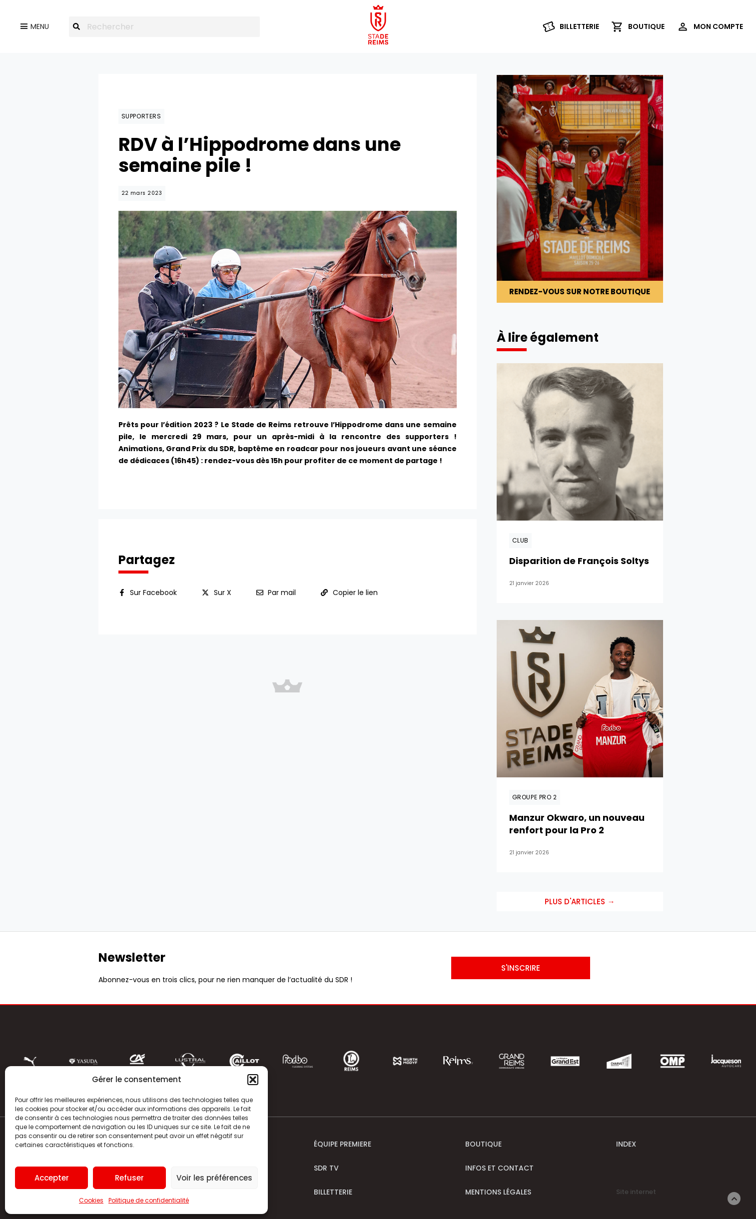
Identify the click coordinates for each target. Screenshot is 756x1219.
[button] (253, 1080)
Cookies (91, 1200)
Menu (39, 26)
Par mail (282, 593)
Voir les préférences (214, 1178)
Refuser (129, 1178)
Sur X (222, 593)
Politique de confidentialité (148, 1200)
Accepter (51, 1178)
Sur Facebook (153, 593)
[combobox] (164, 26)
